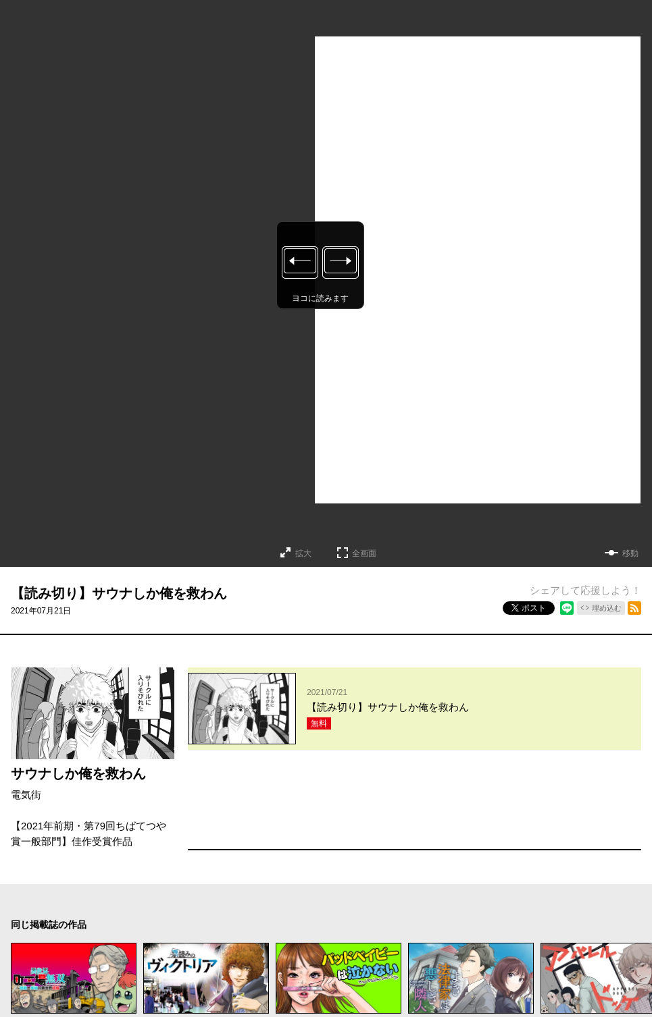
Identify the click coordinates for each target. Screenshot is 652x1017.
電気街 (26, 794)
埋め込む (607, 608)
